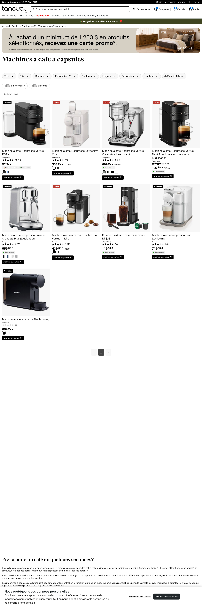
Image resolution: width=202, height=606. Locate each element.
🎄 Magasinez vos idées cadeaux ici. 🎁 (101, 21)
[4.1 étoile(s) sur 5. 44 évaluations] (176, 163)
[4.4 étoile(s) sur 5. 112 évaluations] (76, 160)
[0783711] (16, 257)
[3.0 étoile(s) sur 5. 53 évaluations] (176, 244)
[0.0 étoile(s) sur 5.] (26, 325)
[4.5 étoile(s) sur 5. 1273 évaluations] (26, 160)
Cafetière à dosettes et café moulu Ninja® (123, 236)
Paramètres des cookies (140, 596)
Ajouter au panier (11, 177)
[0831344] (8, 172)
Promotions (26, 15)
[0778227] (12, 257)
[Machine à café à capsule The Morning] (26, 292)
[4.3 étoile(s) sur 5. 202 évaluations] (76, 244)
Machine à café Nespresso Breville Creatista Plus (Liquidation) (23, 236)
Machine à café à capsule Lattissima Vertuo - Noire (74, 236)
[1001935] (58, 252)
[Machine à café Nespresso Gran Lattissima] (176, 208)
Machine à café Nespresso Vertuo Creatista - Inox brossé (123, 152)
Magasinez (11, 15)
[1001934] (53, 252)
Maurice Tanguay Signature (92, 15)
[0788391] (58, 168)
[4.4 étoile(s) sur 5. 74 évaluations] (126, 244)
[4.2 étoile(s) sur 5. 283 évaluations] (126, 160)
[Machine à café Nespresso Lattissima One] (76, 124)
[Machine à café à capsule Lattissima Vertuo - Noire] (76, 208)
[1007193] (8, 333)
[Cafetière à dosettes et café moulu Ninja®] (126, 208)
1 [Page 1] (101, 352)
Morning (5, 323)
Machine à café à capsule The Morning (25, 319)
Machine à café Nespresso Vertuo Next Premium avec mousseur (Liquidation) (173, 154)
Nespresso (6, 158)
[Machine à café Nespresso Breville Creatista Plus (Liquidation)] (26, 208)
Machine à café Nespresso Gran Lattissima (171, 236)
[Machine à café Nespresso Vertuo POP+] (26, 124)
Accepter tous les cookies (167, 596)
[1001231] (108, 172)
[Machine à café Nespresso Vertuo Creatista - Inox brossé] (126, 124)
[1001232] (112, 172)
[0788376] (53, 168)
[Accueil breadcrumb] (6, 26)
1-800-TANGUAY (29, 2)
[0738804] (3, 257)
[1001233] (116, 172)
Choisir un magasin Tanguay (170, 2)
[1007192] (3, 333)
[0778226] (8, 257)
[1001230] (103, 172)
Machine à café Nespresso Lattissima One (75, 152)
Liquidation (42, 15)
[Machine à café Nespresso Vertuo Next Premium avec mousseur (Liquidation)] (176, 124)
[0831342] (3, 172)
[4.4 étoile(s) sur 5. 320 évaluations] (26, 244)
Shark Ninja (106, 242)
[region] (101, 596)
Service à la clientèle (62, 15)
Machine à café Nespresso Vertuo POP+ (23, 152)
